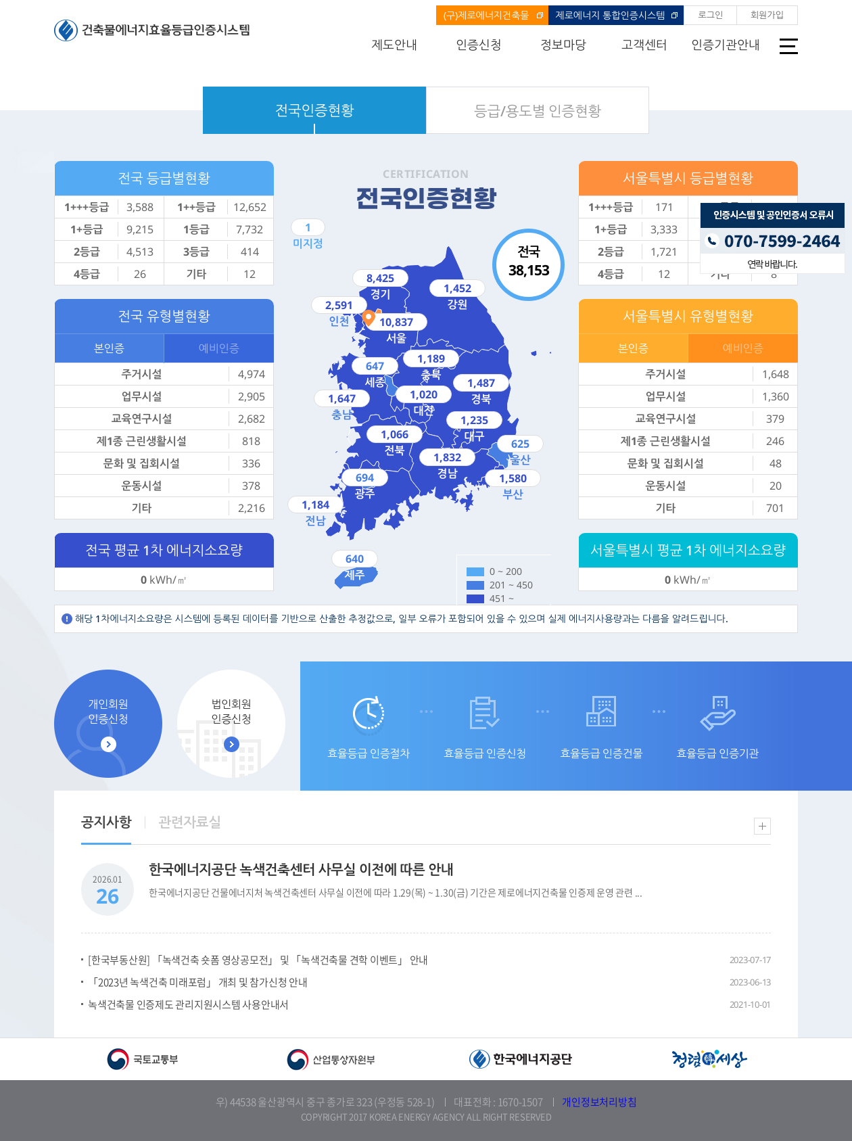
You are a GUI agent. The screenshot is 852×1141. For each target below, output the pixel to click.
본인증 (109, 348)
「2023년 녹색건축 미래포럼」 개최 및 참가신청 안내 (198, 982)
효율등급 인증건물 (601, 753)
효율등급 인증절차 (368, 753)
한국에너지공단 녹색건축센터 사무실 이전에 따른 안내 (301, 869)
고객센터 (644, 45)
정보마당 (563, 45)
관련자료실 (189, 822)
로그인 (710, 15)
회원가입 (767, 15)
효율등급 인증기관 (717, 753)
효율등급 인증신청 (485, 753)
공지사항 (106, 822)
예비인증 (219, 348)
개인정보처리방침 (599, 1101)
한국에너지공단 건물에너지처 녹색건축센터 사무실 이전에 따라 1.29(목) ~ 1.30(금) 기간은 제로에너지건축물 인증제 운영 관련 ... (395, 892)
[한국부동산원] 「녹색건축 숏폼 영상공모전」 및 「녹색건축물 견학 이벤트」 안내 (258, 959)
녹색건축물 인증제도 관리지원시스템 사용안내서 (188, 1004)
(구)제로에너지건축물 (486, 15)
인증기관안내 (725, 45)
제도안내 (394, 45)
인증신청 (479, 45)
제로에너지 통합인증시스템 (610, 15)
